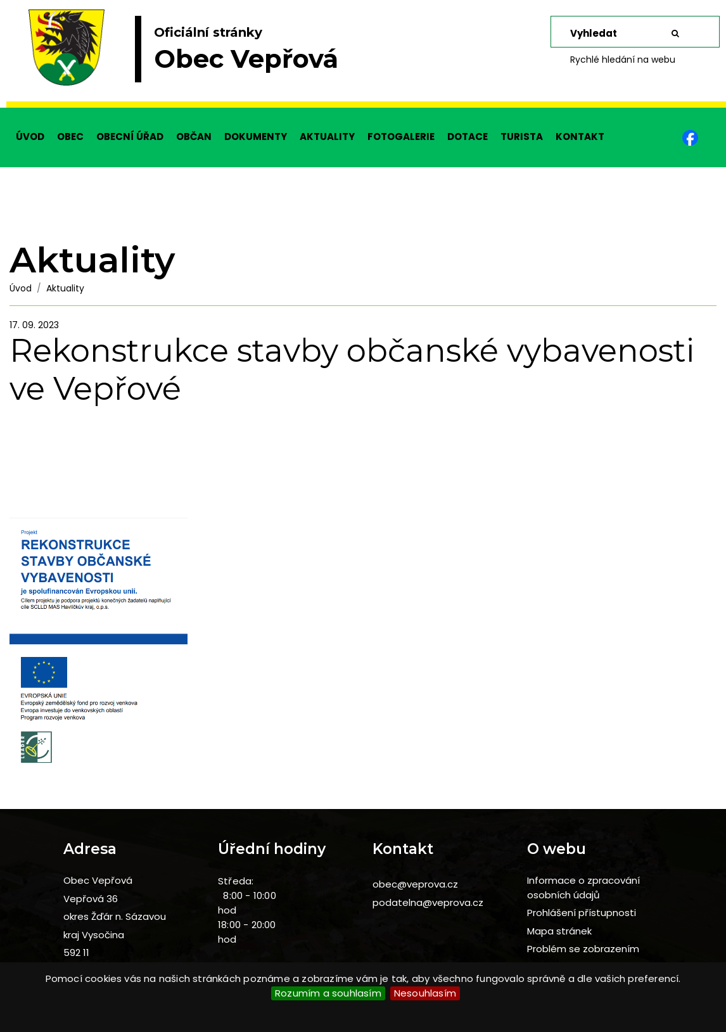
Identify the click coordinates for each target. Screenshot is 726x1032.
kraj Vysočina (93, 934)
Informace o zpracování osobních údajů (583, 887)
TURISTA (521, 136)
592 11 (76, 952)
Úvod (21, 288)
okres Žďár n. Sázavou (114, 916)
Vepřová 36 (90, 898)
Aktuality (65, 288)
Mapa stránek (559, 931)
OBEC (70, 136)
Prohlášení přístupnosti (581, 912)
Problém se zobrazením (583, 948)
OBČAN (194, 136)
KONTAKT (580, 136)
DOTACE (467, 136)
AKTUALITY (327, 136)
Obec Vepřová (97, 880)
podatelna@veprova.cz (428, 902)
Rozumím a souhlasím (328, 993)
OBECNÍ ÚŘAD (129, 136)
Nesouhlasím (425, 993)
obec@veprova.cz (415, 884)
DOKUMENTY (255, 136)
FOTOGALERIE (401, 136)
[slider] (363, 54)
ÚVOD (30, 136)
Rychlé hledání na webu (622, 59)
